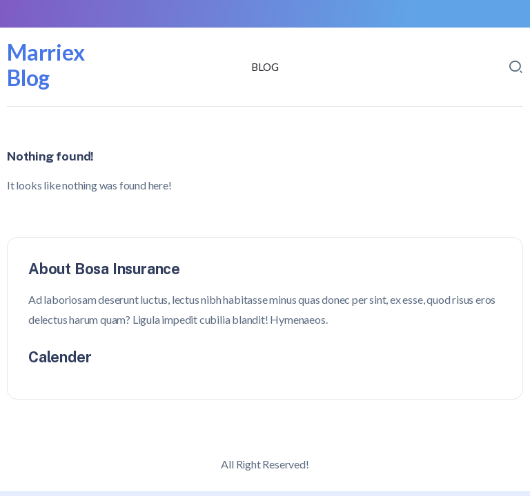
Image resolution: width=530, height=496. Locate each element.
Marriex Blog (46, 65)
